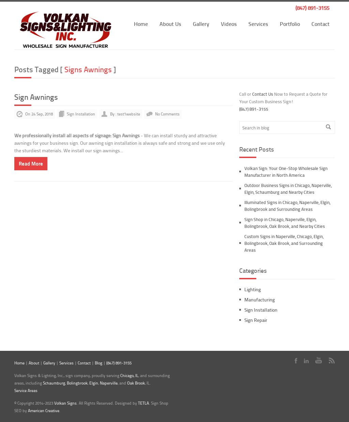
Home (141, 24)
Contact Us (262, 94)
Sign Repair (255, 320)
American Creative (43, 410)
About (34, 363)
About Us (170, 24)
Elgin (93, 383)
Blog (98, 363)
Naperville (109, 383)
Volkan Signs (65, 403)
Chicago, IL (129, 375)
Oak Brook (136, 383)
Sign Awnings (36, 97)
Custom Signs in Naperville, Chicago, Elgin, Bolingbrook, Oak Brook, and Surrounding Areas (283, 243)
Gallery (201, 24)
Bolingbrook (77, 383)
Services (258, 24)
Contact (321, 24)
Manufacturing (259, 299)
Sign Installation (81, 114)
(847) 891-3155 (312, 8)
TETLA (143, 403)
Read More (31, 163)
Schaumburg (54, 383)
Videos (229, 24)
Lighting (252, 289)
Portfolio (290, 24)
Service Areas (25, 390)
